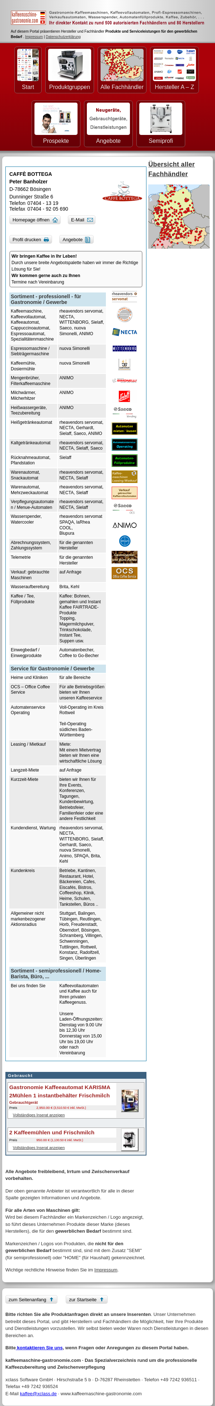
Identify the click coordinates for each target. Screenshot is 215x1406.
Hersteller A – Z (174, 69)
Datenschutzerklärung (63, 37)
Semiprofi (160, 123)
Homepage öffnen (31, 219)
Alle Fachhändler (122, 69)
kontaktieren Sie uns (39, 1347)
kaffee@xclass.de (38, 1393)
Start (28, 69)
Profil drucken (27, 239)
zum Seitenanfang (27, 1299)
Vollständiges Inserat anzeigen (39, 1115)
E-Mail (77, 219)
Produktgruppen (69, 69)
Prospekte (56, 123)
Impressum (34, 37)
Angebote (108, 123)
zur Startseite (83, 1299)
